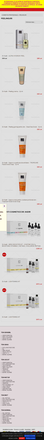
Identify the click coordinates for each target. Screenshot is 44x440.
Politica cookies (30, 438)
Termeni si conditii (30, 435)
